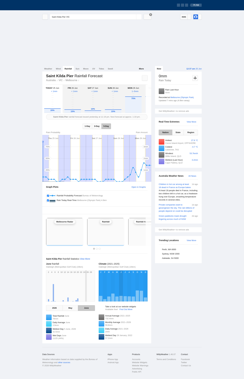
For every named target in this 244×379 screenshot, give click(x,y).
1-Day (87, 126)
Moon (86, 69)
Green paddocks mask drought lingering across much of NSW (178, 217)
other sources (64, 362)
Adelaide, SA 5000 (170, 258)
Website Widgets (139, 362)
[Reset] (133, 17)
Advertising (137, 368)
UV (93, 69)
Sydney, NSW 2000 (170, 254)
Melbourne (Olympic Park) (182, 97)
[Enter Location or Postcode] (96, 17)
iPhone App (113, 359)
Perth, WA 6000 (169, 249)
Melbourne (71, 80)
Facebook (185, 359)
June (86, 308)
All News (192, 176)
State (178, 132)
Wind (58, 69)
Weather (48, 69)
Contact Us (186, 365)
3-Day (96, 126)
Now (159, 69)
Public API (136, 372)
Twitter (184, 362)
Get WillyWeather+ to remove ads (174, 111)
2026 (54, 308)
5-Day (106, 126)
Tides (101, 69)
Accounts (136, 359)
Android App (113, 362)
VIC (61, 80)
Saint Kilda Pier (80, 80)
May (70, 308)
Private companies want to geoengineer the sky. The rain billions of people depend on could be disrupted (178, 207)
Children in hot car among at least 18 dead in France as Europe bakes (178, 192)
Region (190, 132)
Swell (110, 69)
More (141, 69)
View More (191, 122)
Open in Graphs (138, 187)
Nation (165, 132)
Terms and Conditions (166, 359)
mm (184, 16)
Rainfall (68, 69)
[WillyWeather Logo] (57, 5)
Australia (51, 80)
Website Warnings (140, 365)
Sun (78, 69)
